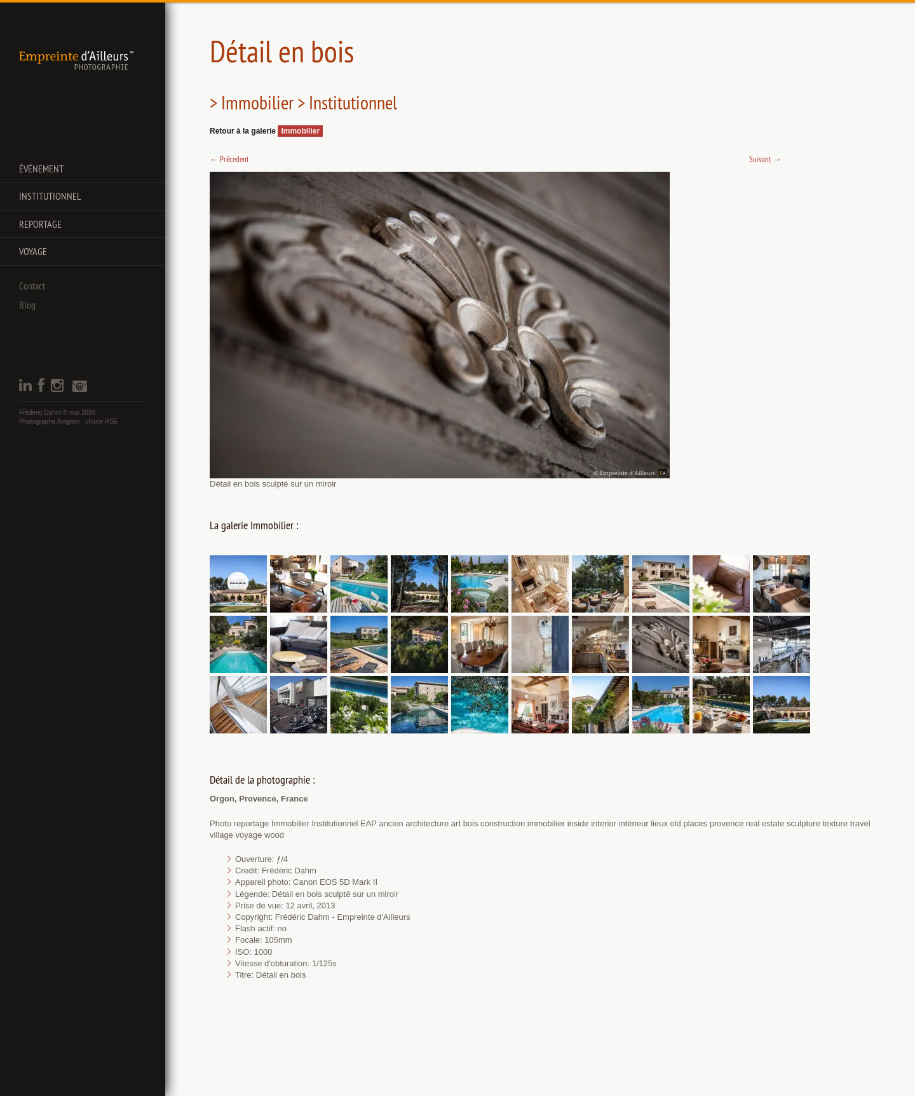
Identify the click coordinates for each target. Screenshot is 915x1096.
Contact (32, 285)
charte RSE (101, 421)
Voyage (33, 251)
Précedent (229, 159)
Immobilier (300, 131)
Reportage (40, 224)
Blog (27, 304)
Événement (41, 168)
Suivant (765, 159)
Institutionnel (50, 196)
